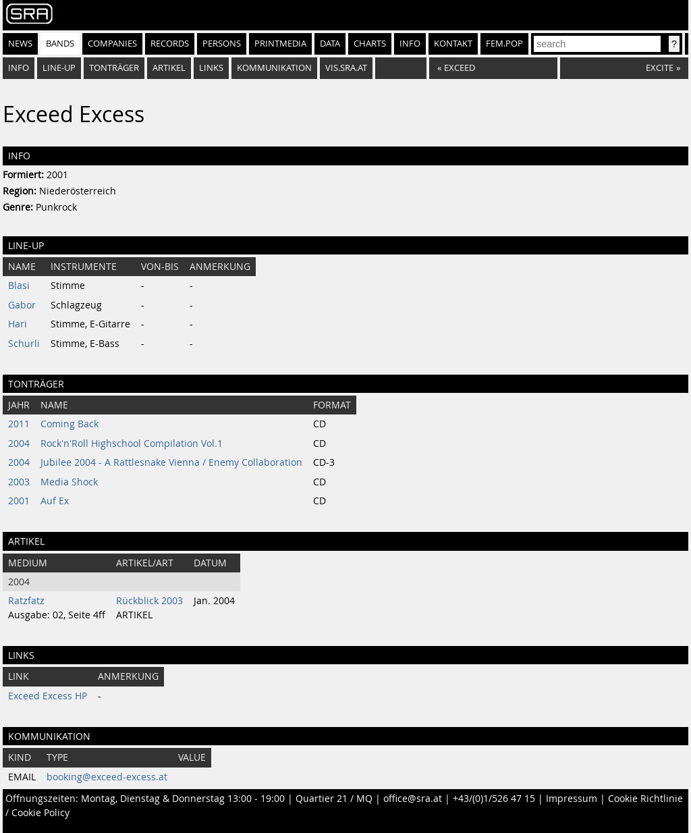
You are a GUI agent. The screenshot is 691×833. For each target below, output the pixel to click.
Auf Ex (54, 501)
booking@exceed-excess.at (107, 777)
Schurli (24, 344)
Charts (370, 43)
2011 (19, 424)
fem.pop (504, 43)
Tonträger (114, 68)
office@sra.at (412, 798)
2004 (19, 443)
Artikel (169, 68)
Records (169, 43)
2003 (19, 482)
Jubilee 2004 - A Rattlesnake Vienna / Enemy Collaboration (171, 462)
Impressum (571, 798)
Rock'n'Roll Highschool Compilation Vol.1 (131, 443)
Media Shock (69, 482)
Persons (221, 43)
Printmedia (280, 43)
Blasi (19, 285)
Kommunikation (274, 68)
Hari (17, 324)
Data (330, 43)
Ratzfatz (26, 601)
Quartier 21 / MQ (334, 798)
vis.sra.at (346, 68)
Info (409, 43)
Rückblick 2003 (149, 601)
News (20, 43)
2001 (19, 501)
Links (211, 68)
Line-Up (59, 68)
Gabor (22, 305)
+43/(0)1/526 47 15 (494, 798)
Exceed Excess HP (47, 696)
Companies (112, 43)
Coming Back (69, 424)
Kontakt (453, 43)
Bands (60, 43)
